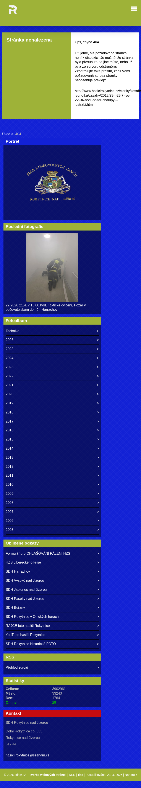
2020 (9, 394)
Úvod (6, 134)
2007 (9, 512)
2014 (9, 448)
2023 (9, 367)
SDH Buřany (15, 607)
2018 (9, 412)
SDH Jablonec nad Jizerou (26, 589)
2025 (9, 349)
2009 (9, 493)
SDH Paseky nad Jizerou (25, 599)
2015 (9, 439)
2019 (9, 403)
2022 (9, 376)
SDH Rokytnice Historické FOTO (31, 644)
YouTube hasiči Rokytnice (25, 635)
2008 (9, 503)
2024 (9, 358)
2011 (9, 475)
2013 (9, 457)
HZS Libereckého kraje (23, 562)
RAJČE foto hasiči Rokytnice (28, 626)
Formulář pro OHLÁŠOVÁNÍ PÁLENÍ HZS (38, 553)
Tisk (80, 775)
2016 (9, 430)
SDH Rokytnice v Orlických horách (32, 616)
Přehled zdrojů (17, 667)
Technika (12, 331)
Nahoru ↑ (131, 775)
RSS (72, 775)
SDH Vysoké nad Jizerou (25, 580)
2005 (9, 530)
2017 (9, 421)
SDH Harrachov (18, 571)
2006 (9, 520)
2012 (9, 466)
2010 (9, 484)
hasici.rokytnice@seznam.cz (27, 755)
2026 (9, 340)
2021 (9, 385)
